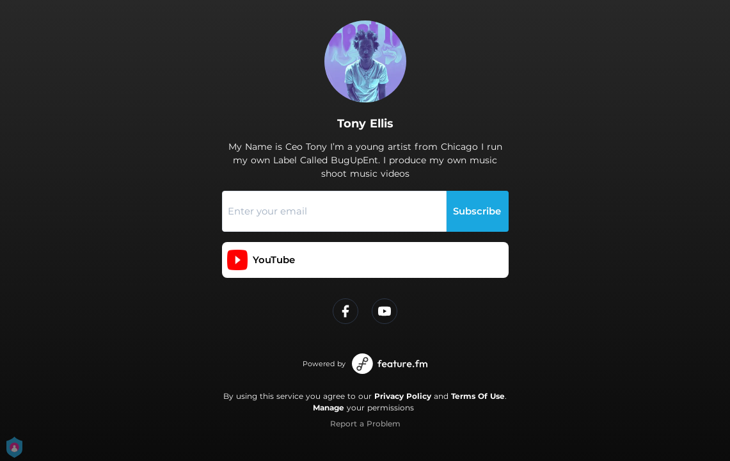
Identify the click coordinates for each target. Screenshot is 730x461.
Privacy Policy (402, 396)
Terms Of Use (478, 396)
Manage (328, 407)
